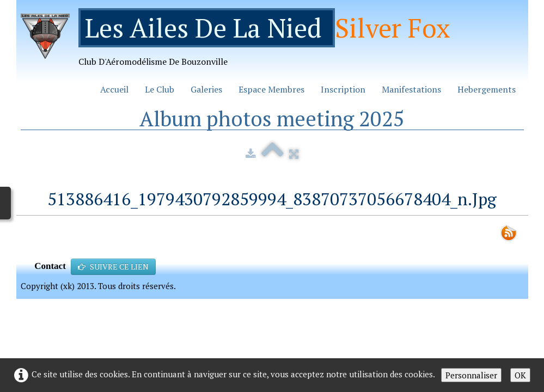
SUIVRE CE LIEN (113, 266)
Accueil (114, 89)
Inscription (343, 89)
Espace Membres (271, 89)
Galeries (206, 89)
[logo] (240, 42)
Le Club (159, 89)
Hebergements (486, 89)
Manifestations (411, 89)
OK (520, 375)
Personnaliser (471, 375)
